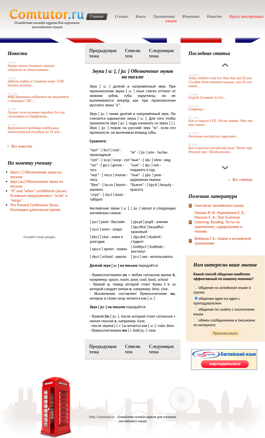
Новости (214, 16)
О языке (121, 16)
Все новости (21, 146)
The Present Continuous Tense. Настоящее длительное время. (35, 207)
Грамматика (164, 16)
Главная (96, 16)
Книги (141, 16)
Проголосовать (225, 333)
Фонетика (190, 16)
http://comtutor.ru (102, 417)
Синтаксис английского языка (219, 205)
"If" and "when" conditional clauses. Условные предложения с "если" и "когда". (38, 196)
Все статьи (242, 179)
